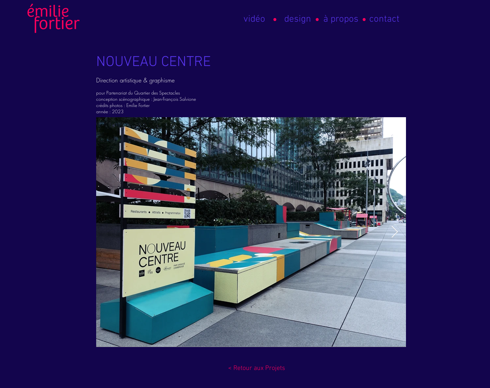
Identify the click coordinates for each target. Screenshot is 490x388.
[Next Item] (394, 232)
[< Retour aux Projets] (256, 368)
